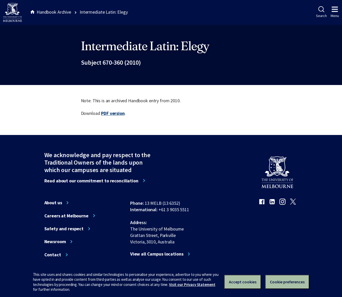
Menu (335, 12)
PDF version (113, 113)
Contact (52, 255)
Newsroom (55, 241)
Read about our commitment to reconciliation (91, 181)
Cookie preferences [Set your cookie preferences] (287, 281)
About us (53, 203)
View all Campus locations (156, 254)
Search (321, 12)
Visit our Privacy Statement (192, 284)
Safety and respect (64, 229)
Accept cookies (242, 281)
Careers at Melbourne (66, 216)
